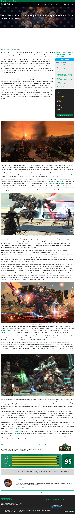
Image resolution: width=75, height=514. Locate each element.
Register (72, 1)
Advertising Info (58, 503)
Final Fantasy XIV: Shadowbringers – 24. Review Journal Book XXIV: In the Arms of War (65, 66)
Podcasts (63, 4)
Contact (63, 1)
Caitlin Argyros (9, 49)
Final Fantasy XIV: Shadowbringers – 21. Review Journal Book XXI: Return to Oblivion (64, 77)
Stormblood (61, 183)
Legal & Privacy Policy (65, 503)
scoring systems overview (64, 472)
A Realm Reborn (7, 330)
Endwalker (11, 190)
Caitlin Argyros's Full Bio (20, 487)
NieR (45, 243)
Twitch (68, 4)
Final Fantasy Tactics (33, 342)
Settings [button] (66, 511)
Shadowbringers (16, 431)
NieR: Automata (70, 240)
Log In (68, 1)
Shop (72, 4)
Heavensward (52, 183)
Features (57, 4)
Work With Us (51, 503)
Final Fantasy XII (68, 336)
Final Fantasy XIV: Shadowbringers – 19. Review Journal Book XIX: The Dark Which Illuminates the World (65, 85)
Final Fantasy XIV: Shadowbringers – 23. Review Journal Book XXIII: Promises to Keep (64, 70)
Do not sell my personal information (8, 512)
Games (39, 4)
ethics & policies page (37, 472)
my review (17, 433)
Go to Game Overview (65, 115)
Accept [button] (71, 511)
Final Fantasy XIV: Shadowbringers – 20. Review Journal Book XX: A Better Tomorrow (64, 81)
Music (52, 4)
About (59, 1)
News (48, 4)
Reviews (44, 4)
